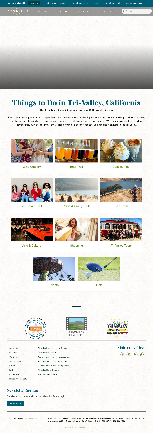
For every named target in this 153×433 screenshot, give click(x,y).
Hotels (101, 11)
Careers (12, 365)
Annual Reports (16, 361)
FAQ (11, 370)
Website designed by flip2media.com (77, 427)
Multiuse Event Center (47, 374)
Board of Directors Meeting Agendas (54, 357)
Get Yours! (34, 3)
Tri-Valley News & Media (48, 370)
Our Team (13, 352)
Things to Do (43, 11)
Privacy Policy (31, 418)
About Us (13, 348)
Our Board (14, 357)
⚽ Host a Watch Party (56, 3)
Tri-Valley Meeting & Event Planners (86, 3)
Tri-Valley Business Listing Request (53, 348)
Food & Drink (63, 11)
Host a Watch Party (18, 379)
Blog (112, 11)
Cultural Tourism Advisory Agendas (53, 365)
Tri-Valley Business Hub (48, 352)
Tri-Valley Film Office (113, 3)
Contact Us (14, 374)
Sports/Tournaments (134, 3)
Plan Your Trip (84, 11)
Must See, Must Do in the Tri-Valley (53, 361)
